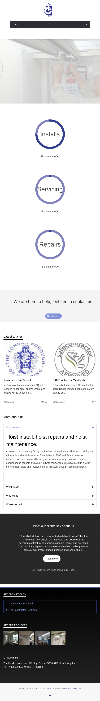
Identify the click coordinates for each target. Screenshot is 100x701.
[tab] (50, 427)
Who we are (12, 427)
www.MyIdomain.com (72, 688)
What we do (12, 487)
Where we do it (14, 504)
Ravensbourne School (17, 380)
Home (50, 24)
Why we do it (13, 495)
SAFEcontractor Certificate (69, 380)
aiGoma (48, 688)
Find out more (50, 211)
